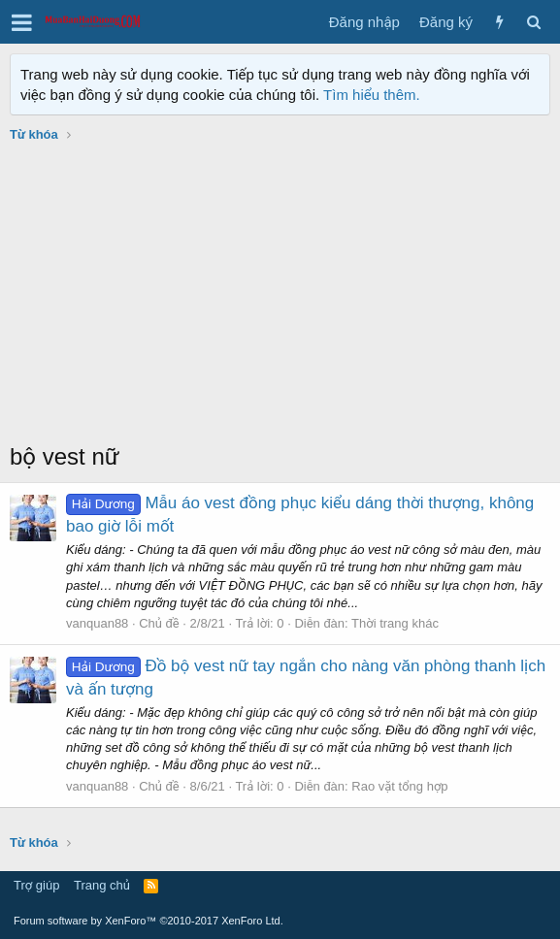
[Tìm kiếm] (533, 22)
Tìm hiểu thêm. (371, 94)
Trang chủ (102, 885)
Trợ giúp (36, 885)
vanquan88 (97, 623)
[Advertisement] (280, 295)
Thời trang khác (395, 623)
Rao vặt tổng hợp (399, 786)
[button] (22, 22)
